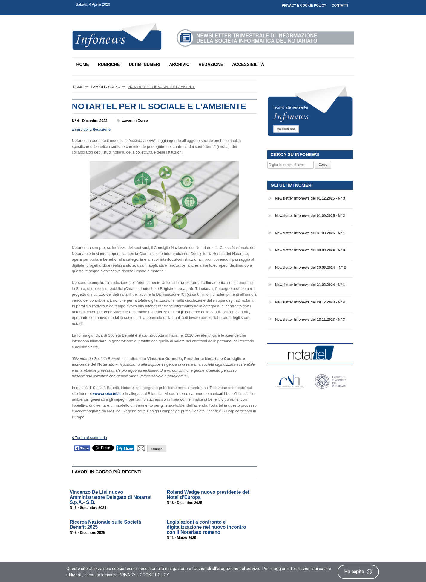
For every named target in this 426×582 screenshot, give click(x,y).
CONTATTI (340, 5)
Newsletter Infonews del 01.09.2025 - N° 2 (310, 216)
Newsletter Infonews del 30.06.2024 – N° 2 (310, 267)
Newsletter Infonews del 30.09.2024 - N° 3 (310, 250)
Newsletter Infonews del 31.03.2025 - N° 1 (310, 233)
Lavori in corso (135, 120)
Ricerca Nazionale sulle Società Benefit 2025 (105, 524)
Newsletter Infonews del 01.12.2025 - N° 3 (310, 198)
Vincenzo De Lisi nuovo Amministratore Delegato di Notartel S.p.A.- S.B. (110, 497)
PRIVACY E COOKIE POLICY (304, 5)
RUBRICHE (109, 64)
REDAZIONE (211, 64)
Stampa (157, 449)
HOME (82, 64)
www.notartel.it (107, 393)
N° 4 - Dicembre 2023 (90, 121)
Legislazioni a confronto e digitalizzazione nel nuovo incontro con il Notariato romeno (206, 527)
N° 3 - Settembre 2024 (88, 508)
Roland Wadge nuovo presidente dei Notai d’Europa (208, 495)
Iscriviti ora (286, 129)
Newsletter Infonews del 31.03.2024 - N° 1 (310, 285)
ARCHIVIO (179, 64)
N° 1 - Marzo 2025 (181, 538)
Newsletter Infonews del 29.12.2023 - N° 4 (310, 302)
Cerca (322, 164)
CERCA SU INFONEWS (294, 154)
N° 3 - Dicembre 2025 (184, 503)
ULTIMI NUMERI (144, 64)
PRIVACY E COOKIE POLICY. (144, 574)
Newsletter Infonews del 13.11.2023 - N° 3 (310, 319)
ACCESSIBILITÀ (248, 64)
